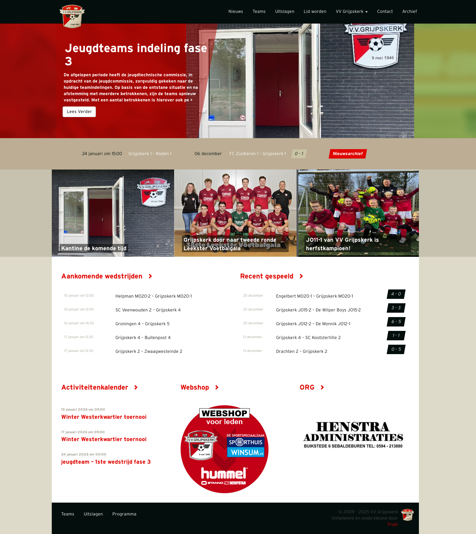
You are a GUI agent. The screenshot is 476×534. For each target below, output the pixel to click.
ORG (312, 387)
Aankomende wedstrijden (106, 276)
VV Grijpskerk (352, 11)
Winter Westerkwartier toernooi (104, 417)
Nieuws (235, 11)
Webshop (199, 387)
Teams (259, 11)
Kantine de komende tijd (93, 248)
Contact (385, 11)
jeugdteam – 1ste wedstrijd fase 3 (106, 462)
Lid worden (315, 11)
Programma (124, 514)
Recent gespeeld (271, 276)
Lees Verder (79, 112)
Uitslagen (284, 11)
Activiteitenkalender (99, 387)
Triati (392, 524)
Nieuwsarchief (348, 154)
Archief (409, 11)
